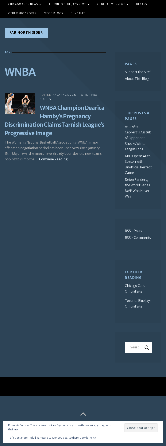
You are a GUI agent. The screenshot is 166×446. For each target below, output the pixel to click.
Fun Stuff (78, 13)
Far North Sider (26, 33)
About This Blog (137, 79)
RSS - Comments (138, 238)
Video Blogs (53, 13)
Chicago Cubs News (23, 4)
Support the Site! (138, 72)
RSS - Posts (133, 231)
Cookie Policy (88, 437)
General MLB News (111, 4)
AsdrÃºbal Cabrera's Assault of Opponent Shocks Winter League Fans (138, 138)
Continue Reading (53, 159)
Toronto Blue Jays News (67, 4)
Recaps (141, 4)
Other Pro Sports (22, 13)
